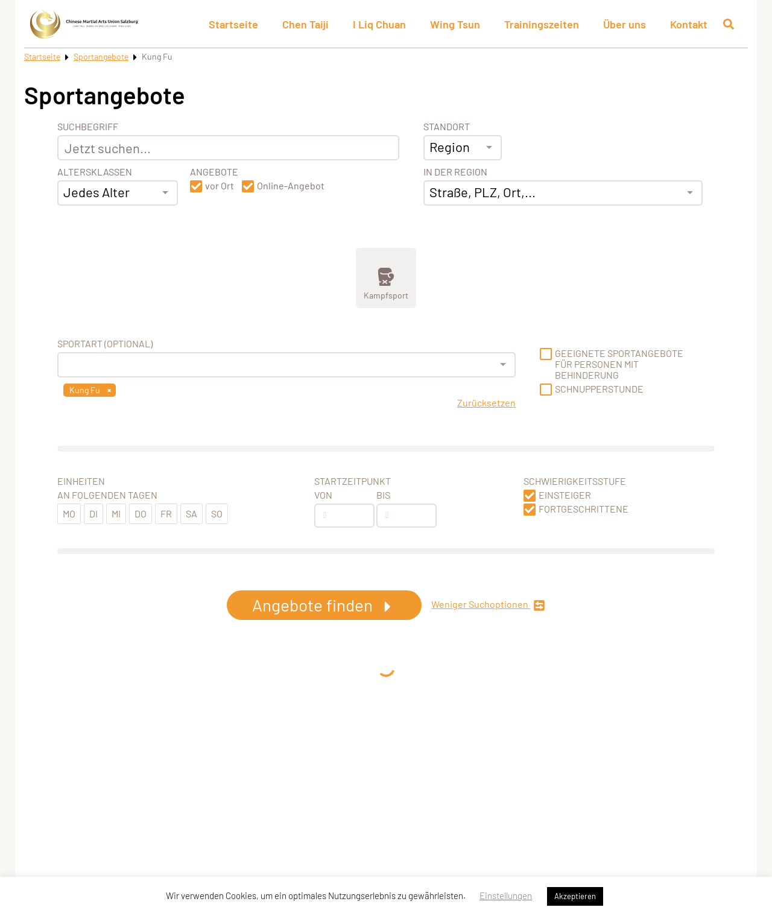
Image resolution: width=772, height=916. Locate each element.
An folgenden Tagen (107, 495)
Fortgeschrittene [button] (583, 509)
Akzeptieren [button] (575, 896)
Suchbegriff (87, 126)
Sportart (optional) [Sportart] (105, 343)
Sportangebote (101, 56)
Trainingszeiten (541, 24)
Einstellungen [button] (505, 895)
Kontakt (688, 24)
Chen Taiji (305, 24)
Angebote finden (324, 605)
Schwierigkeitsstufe (575, 481)
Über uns (624, 24)
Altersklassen (94, 171)
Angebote (214, 171)
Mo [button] (69, 513)
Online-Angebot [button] (290, 185)
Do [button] (140, 513)
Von (323, 495)
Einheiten (81, 481)
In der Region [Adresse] (455, 171)
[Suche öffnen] (728, 24)
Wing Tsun (455, 24)
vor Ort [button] (219, 185)
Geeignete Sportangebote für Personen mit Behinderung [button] (619, 364)
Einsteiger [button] (565, 495)
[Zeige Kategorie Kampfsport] (386, 278)
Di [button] (93, 513)
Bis (383, 495)
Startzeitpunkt (352, 481)
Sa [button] (191, 513)
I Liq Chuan (379, 24)
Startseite (233, 24)
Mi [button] (116, 513)
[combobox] (117, 193)
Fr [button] (166, 513)
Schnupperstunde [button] (599, 389)
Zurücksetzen (486, 402)
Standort (446, 126)
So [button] (217, 513)
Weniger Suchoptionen (488, 605)
